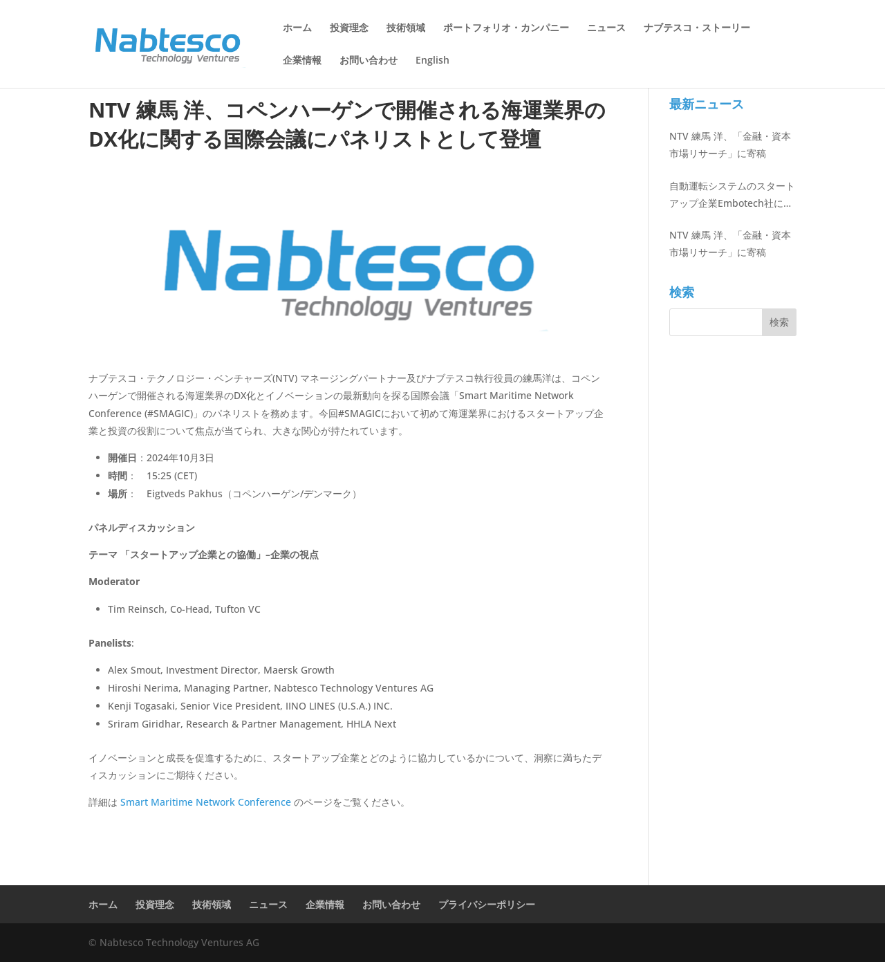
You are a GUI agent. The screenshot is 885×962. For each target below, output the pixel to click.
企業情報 (302, 60)
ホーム (297, 28)
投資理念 (349, 28)
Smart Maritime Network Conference (207, 801)
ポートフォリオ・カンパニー (506, 28)
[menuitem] (432, 71)
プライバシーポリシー (486, 904)
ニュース (606, 28)
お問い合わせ (368, 60)
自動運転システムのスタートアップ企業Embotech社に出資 (732, 195)
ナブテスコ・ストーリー (697, 28)
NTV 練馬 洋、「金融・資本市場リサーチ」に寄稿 (730, 144)
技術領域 (405, 28)
